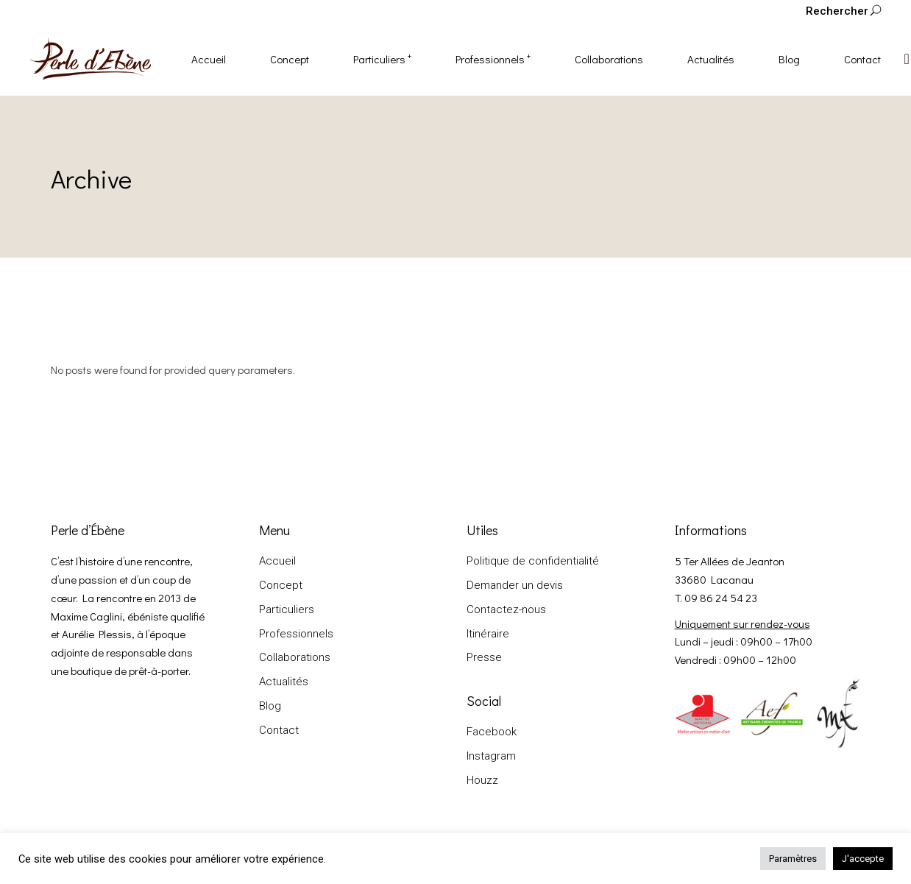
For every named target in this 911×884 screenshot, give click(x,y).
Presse (484, 657)
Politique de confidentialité (533, 560)
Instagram (491, 756)
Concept (280, 585)
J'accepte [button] (863, 858)
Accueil (277, 560)
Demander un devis (515, 585)
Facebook (492, 731)
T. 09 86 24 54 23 (716, 597)
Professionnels (296, 633)
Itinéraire (488, 633)
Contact (279, 730)
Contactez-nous (506, 609)
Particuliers (286, 609)
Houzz (482, 780)
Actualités (283, 681)
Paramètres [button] (793, 858)
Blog (270, 705)
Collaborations (294, 657)
